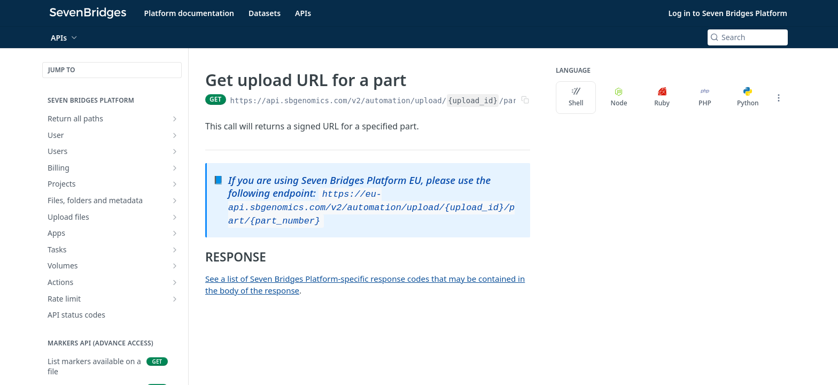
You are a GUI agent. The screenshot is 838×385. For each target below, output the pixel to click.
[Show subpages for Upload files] (174, 217)
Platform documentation (189, 13)
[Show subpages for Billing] (174, 168)
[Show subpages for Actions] (174, 282)
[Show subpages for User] (174, 135)
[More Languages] (779, 98)
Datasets (265, 13)
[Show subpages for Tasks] (174, 249)
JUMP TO (61, 69)
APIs (303, 13)
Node (619, 97)
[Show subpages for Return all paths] (174, 118)
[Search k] (748, 37)
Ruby (662, 97)
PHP (705, 97)
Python (748, 97)
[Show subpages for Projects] (174, 184)
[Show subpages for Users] (174, 151)
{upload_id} (473, 100)
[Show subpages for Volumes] (174, 265)
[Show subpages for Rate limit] (174, 299)
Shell (576, 97)
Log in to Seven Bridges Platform (727, 13)
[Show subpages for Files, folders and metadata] (174, 200)
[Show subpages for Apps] (174, 233)
